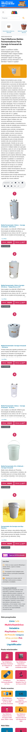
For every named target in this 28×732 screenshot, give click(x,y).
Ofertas (7, 242)
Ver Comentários (6, 246)
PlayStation (11, 631)
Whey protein (12, 638)
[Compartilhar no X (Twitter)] (19, 182)
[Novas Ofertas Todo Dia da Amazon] (14, 3)
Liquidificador (14, 644)
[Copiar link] (18, 186)
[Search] (10, 18)
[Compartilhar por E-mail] (15, 186)
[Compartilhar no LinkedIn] (22, 182)
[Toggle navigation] (3, 12)
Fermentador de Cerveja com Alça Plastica (12, 527)
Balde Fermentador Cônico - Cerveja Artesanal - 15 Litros (13, 406)
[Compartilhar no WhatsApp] (12, 182)
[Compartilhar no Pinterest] (8, 186)
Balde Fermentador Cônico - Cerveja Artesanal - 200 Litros (13, 226)
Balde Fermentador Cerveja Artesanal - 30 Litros (13, 346)
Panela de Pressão (14, 633)
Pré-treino (17, 639)
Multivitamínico (14, 624)
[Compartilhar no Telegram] (4, 186)
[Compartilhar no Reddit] (11, 186)
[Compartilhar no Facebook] (15, 182)
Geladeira (14, 628)
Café (17, 621)
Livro (11, 621)
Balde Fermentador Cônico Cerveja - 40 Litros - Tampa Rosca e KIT (13, 286)
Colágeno (20, 634)
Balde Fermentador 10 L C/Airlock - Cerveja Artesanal (12, 467)
